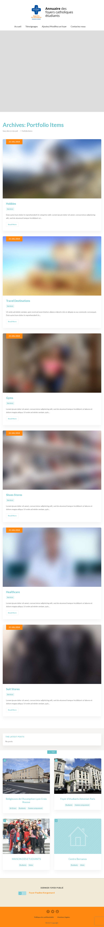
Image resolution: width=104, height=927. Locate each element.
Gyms (9, 397)
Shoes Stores (14, 494)
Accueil (15, 131)
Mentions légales (63, 917)
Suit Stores (13, 689)
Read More (12, 224)
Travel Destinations (18, 300)
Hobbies (11, 203)
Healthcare (13, 592)
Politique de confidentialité (44, 917)
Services (10, 209)
